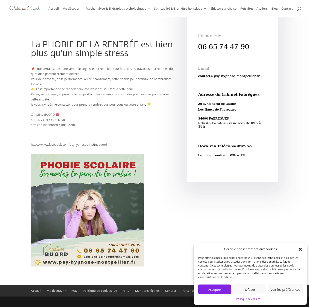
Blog (274, 8)
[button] (300, 249)
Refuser (249, 289)
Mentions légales (147, 291)
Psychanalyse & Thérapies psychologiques (115, 8)
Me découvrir (72, 8)
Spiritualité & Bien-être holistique (178, 8)
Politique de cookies (248, 299)
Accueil (53, 8)
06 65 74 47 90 (223, 46)
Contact (287, 8)
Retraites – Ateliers (254, 8)
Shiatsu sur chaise (224, 8)
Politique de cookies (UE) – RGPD (106, 291)
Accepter (214, 289)
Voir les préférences (285, 289)
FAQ (74, 291)
